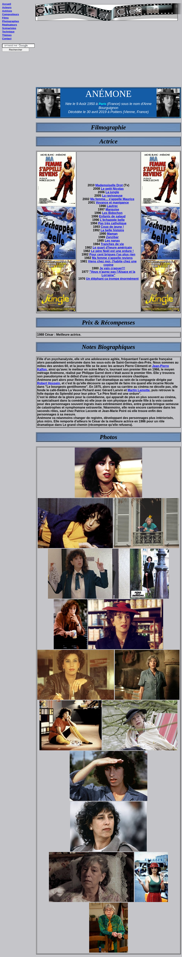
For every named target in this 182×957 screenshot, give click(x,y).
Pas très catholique (112, 223)
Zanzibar (112, 237)
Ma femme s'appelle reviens (112, 258)
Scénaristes (9, 28)
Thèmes (7, 35)
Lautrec (112, 206)
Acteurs (6, 7)
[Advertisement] (18, 126)
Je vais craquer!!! (112, 268)
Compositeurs (10, 14)
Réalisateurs (9, 24)
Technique (8, 31)
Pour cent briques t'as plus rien (112, 254)
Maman (112, 233)
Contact (6, 38)
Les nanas (112, 240)
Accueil (6, 3)
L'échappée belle (112, 219)
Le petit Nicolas (112, 188)
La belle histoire (112, 230)
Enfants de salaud (112, 216)
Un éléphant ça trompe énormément (112, 278)
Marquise (112, 209)
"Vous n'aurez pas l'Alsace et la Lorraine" (112, 273)
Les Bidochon (112, 213)
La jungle (112, 192)
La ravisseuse (112, 195)
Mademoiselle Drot (109, 185)
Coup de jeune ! (112, 226)
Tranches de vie (112, 244)
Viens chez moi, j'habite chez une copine (112, 263)
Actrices (7, 10)
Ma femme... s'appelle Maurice (112, 199)
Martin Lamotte (139, 390)
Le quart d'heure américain (112, 247)
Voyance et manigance (112, 202)
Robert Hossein (48, 383)
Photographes (10, 21)
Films (5, 17)
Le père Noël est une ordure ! (112, 251)
